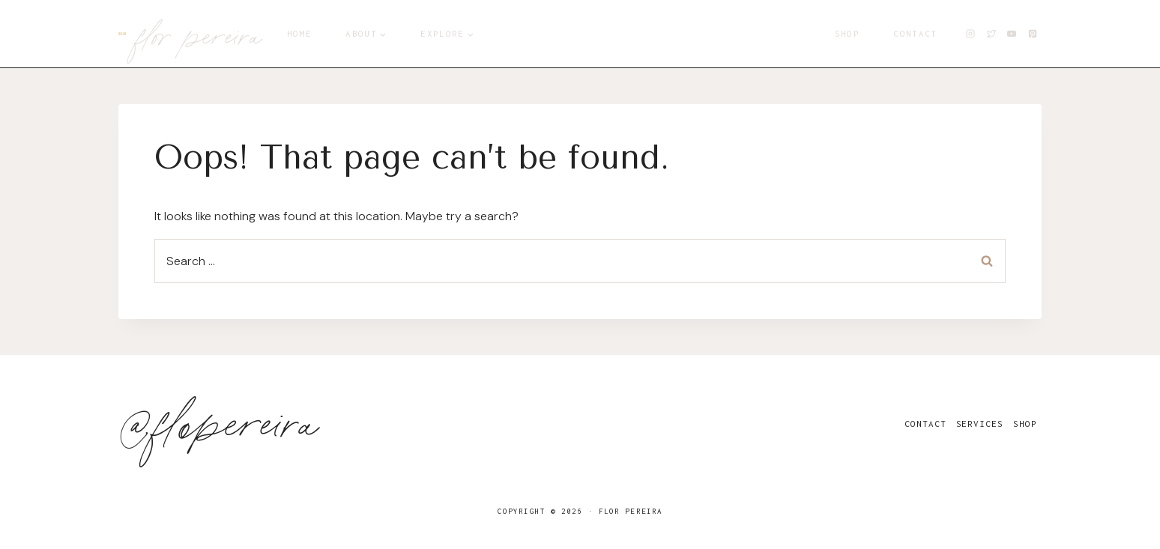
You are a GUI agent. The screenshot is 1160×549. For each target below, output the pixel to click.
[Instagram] (970, 34)
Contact (915, 33)
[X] (991, 34)
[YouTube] (1012, 34)
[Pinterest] (1033, 34)
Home (299, 33)
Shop (847, 33)
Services (979, 423)
